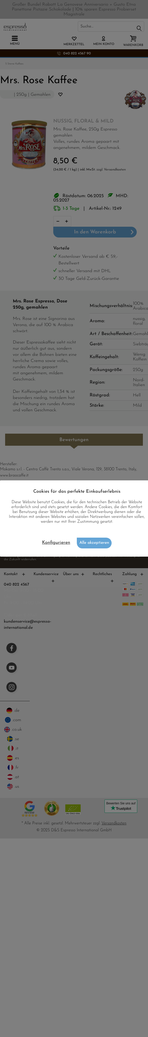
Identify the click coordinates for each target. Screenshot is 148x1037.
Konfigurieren (56, 542)
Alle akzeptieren (94, 543)
